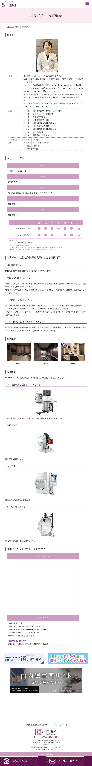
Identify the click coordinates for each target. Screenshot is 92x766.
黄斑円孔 (21, 418)
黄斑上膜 (30, 418)
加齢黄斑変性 (10, 418)
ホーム (10, 27)
